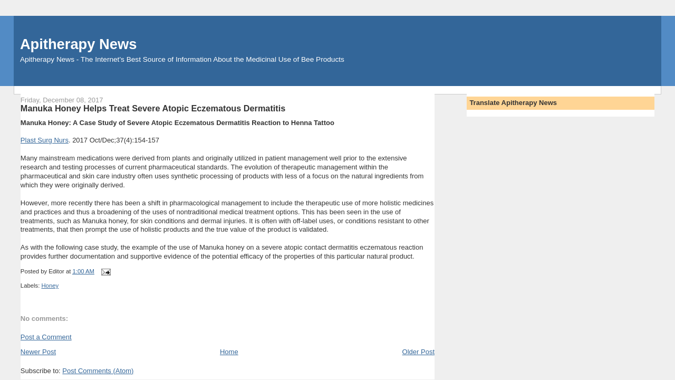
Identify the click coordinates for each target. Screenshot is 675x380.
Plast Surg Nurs (45, 140)
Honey (50, 285)
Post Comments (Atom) (97, 371)
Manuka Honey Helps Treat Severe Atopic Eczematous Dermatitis (153, 108)
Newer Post (38, 352)
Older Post (418, 352)
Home (229, 352)
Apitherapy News (78, 44)
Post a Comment (46, 337)
